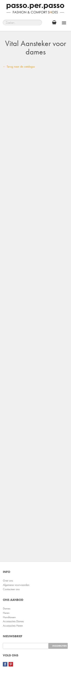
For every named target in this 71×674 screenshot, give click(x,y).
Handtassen (9, 617)
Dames (6, 608)
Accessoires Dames (13, 621)
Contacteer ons (11, 589)
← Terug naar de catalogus (19, 66)
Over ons (8, 580)
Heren (6, 613)
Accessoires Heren (13, 625)
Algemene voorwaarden (16, 585)
